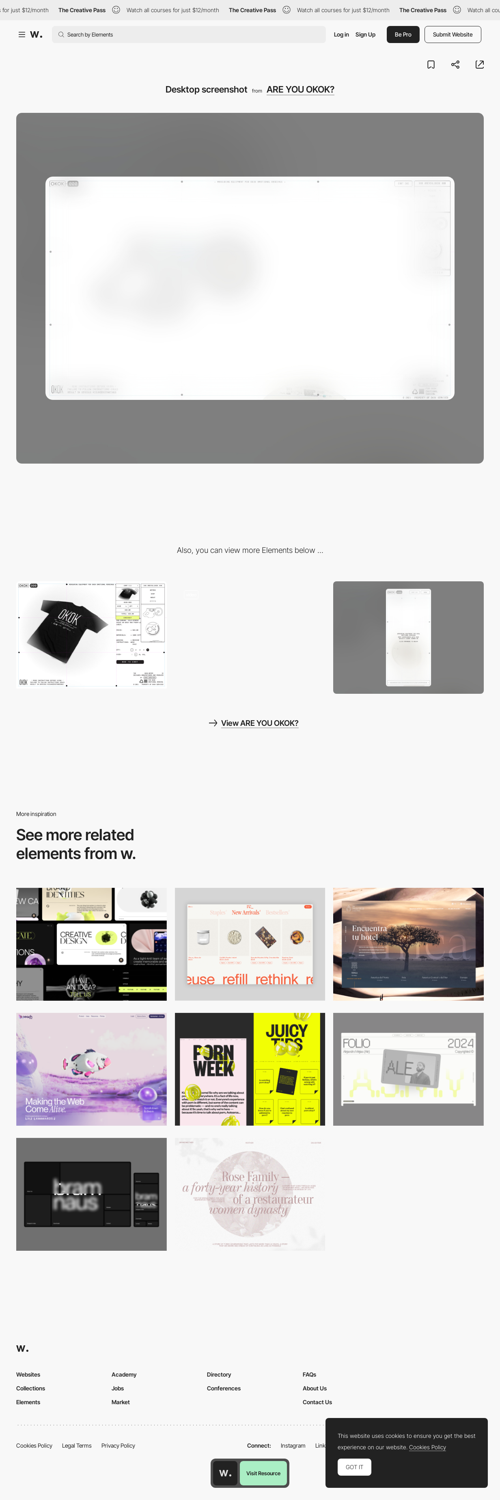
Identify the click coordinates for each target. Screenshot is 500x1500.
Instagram (293, 1445)
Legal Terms (77, 1445)
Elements (28, 1402)
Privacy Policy (118, 1445)
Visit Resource (263, 1473)
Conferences (224, 1388)
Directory (219, 1374)
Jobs (118, 1388)
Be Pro (403, 34)
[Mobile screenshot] (408, 637)
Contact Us (317, 1402)
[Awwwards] (36, 34)
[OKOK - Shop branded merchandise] (91, 635)
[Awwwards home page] (225, 1473)
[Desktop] (91, 944)
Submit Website (453, 34)
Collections (30, 1388)
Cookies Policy (34, 1445)
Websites (28, 1374)
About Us (315, 1388)
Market (121, 1402)
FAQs (309, 1374)
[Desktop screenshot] (250, 1194)
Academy (124, 1374)
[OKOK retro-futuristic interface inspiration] (250, 635)
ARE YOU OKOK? (300, 89)
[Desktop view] (250, 1069)
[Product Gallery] (250, 944)
